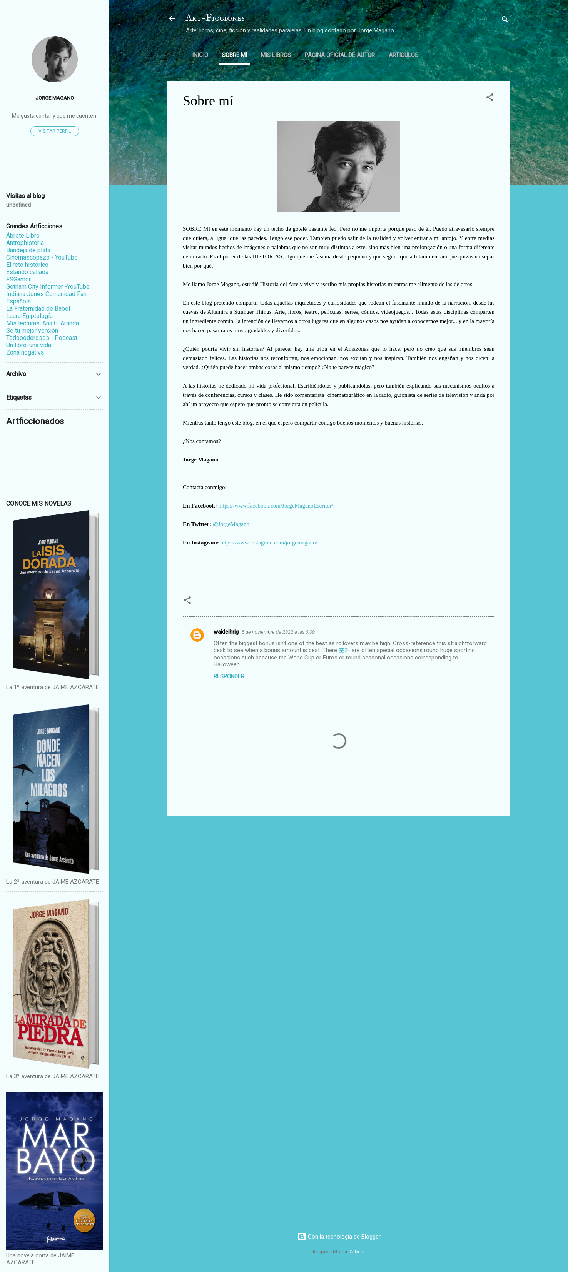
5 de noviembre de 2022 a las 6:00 (278, 632)
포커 (344, 650)
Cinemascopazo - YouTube (42, 257)
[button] (489, 99)
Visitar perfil (54, 131)
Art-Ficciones (215, 18)
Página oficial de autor (340, 55)
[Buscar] (505, 21)
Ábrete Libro (23, 235)
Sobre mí (234, 55)
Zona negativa (25, 352)
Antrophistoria (25, 242)
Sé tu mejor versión (32, 330)
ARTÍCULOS (403, 55)
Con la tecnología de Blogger (339, 1236)
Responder (229, 676)
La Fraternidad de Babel (38, 308)
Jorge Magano (54, 98)
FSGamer (18, 279)
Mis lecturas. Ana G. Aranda (42, 323)
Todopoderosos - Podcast (41, 337)
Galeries (357, 1251)
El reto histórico (27, 264)
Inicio (200, 55)
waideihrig (226, 631)
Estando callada (27, 272)
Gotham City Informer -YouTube (48, 286)
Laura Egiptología (29, 316)
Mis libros (276, 55)
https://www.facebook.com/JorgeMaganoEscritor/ (276, 506)
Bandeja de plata (28, 250)
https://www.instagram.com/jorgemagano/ (269, 542)
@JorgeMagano (231, 524)
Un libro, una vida (28, 345)
